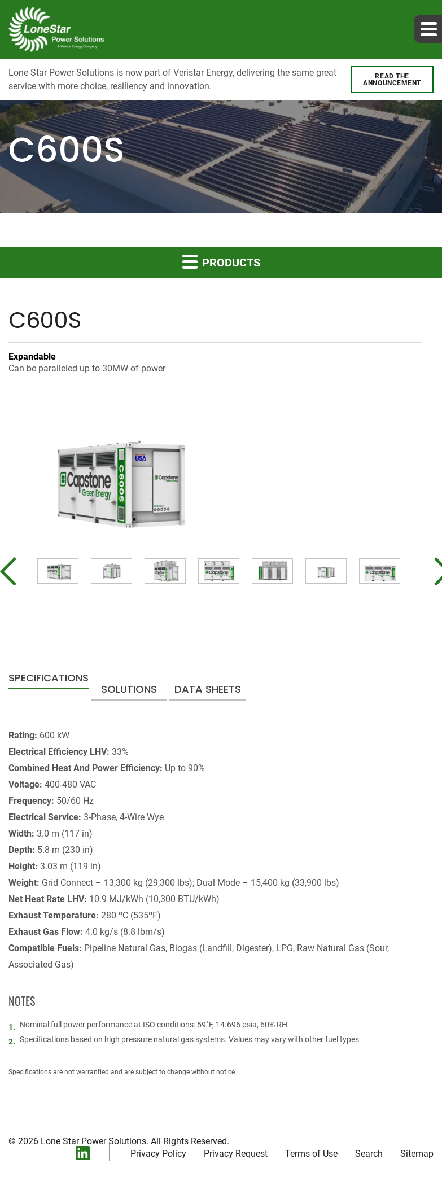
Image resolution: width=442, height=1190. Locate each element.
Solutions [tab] (129, 690)
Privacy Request (236, 1153)
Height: (23, 866)
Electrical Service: (44, 817)
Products (221, 261)
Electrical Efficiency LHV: (59, 751)
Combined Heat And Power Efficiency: (85, 768)
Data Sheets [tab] (207, 690)
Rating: (22, 735)
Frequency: (31, 800)
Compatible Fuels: (45, 948)
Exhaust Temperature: (53, 915)
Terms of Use (311, 1153)
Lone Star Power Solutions (93, 1141)
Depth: (21, 850)
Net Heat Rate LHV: (47, 899)
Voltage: (25, 784)
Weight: (24, 882)
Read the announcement (392, 79)
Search (369, 1153)
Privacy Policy (158, 1153)
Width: (21, 833)
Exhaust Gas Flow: (45, 931)
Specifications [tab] (48, 679)
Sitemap (417, 1153)
